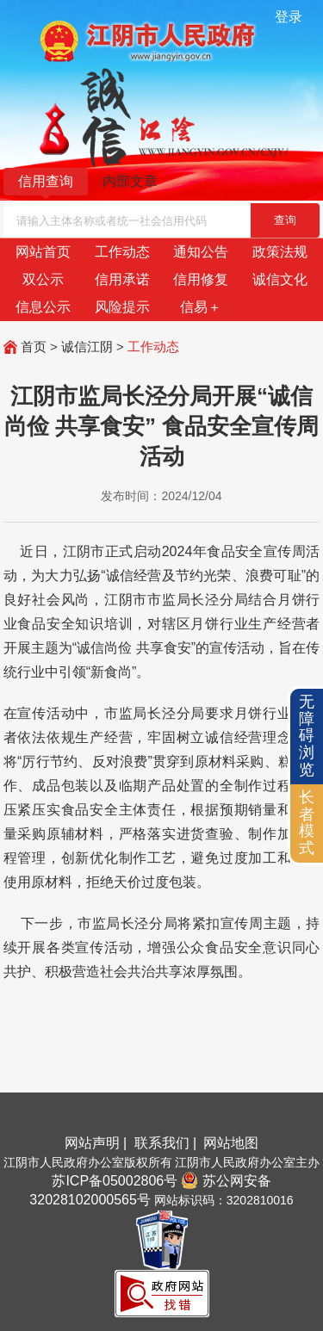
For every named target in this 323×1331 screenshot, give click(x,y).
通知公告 (200, 252)
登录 (288, 16)
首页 (34, 346)
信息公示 (43, 307)
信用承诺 (122, 279)
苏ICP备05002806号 (114, 1180)
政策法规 (279, 252)
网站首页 (43, 252)
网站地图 (230, 1143)
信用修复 (200, 279)
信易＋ (200, 307)
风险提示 (122, 307)
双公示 (43, 279)
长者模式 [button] (306, 823)
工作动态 (122, 252)
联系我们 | (167, 1143)
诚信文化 (279, 279)
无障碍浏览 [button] (306, 735)
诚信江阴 (87, 346)
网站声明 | (98, 1143)
